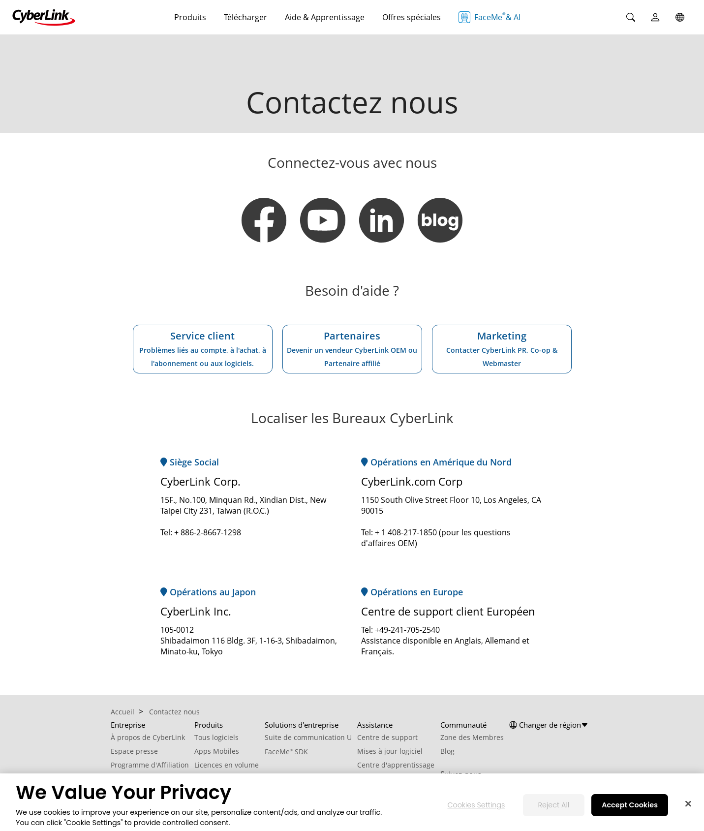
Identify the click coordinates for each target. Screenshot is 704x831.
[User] (655, 17)
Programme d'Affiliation (150, 764)
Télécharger (245, 17)
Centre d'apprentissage (395, 764)
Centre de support (387, 737)
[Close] (688, 808)
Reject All (553, 809)
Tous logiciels (216, 737)
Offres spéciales (411, 17)
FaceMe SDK (286, 751)
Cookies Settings (476, 809)
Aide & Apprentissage (325, 17)
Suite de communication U (308, 737)
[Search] (630, 17)
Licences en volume (226, 764)
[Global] (680, 17)
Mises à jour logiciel (390, 751)
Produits (190, 17)
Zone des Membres (472, 737)
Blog (447, 751)
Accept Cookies (630, 809)
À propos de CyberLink (148, 737)
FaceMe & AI (489, 17)
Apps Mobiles (216, 751)
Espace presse (134, 751)
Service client (202, 348)
